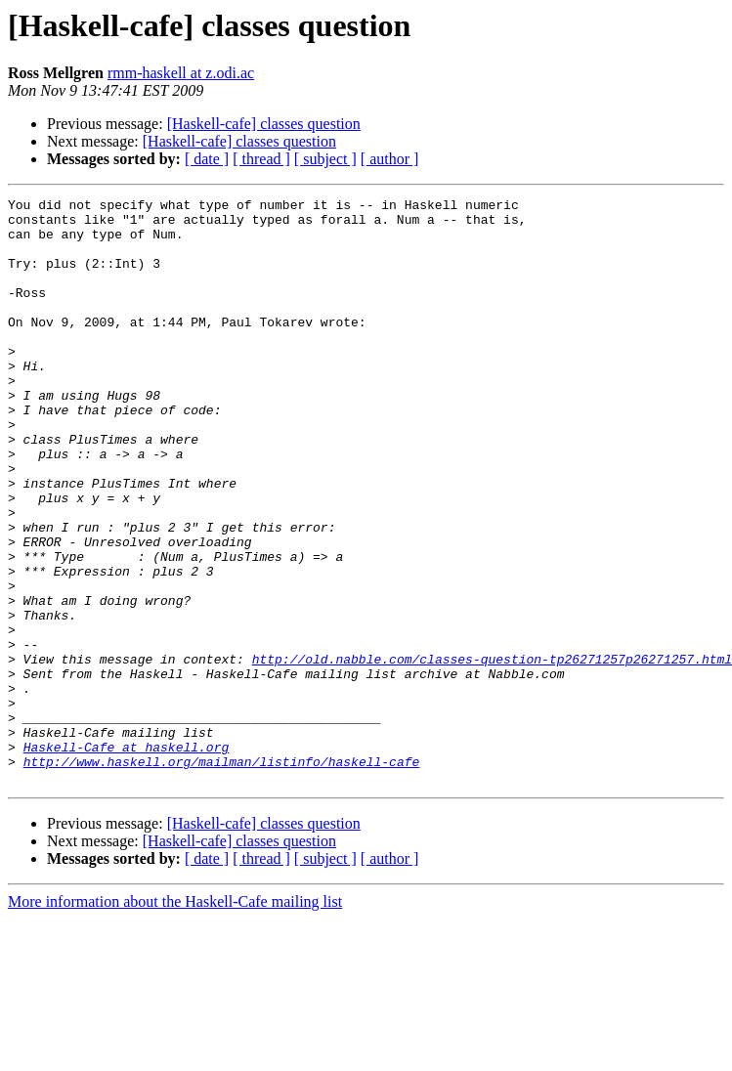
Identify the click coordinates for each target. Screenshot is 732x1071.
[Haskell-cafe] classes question (264, 123)
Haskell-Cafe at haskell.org (126, 858)
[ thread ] (261, 158)
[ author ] (390, 158)
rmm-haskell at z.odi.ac (181, 72)
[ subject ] (325, 158)
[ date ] (207, 158)
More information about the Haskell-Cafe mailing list (175, 1018)
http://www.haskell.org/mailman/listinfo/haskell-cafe (221, 875)
